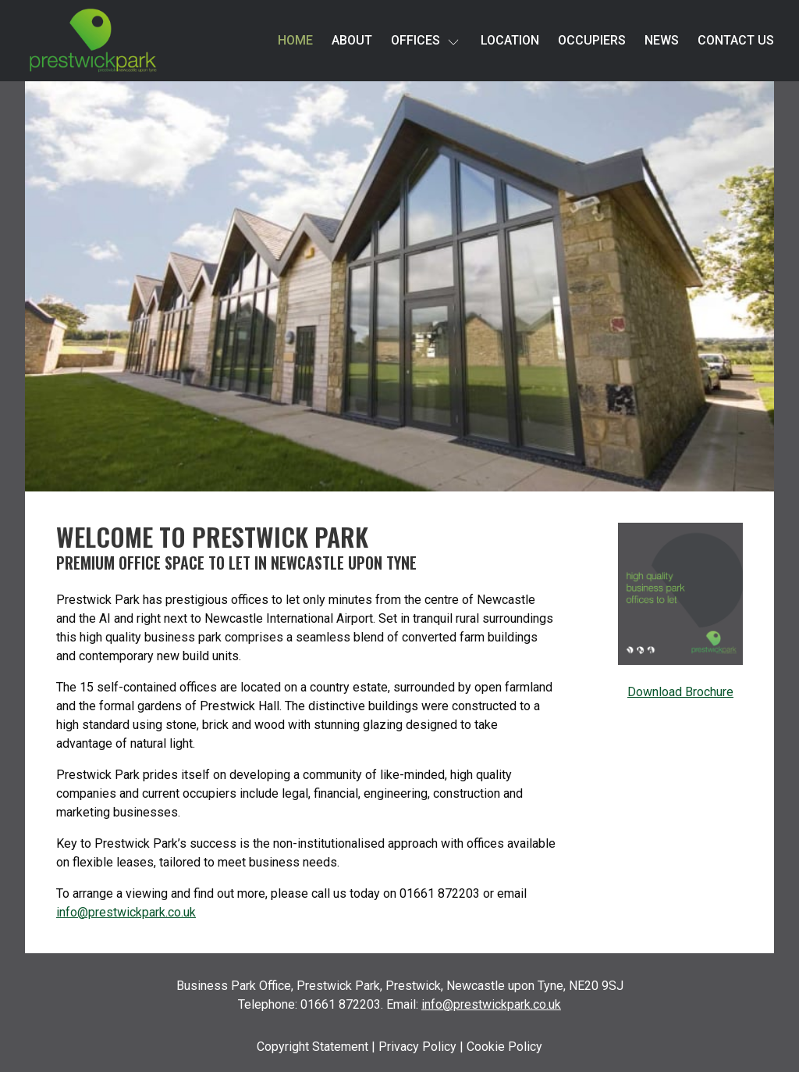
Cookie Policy (504, 1046)
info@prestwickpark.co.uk (126, 912)
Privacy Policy (417, 1046)
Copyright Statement (312, 1046)
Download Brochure (680, 691)
